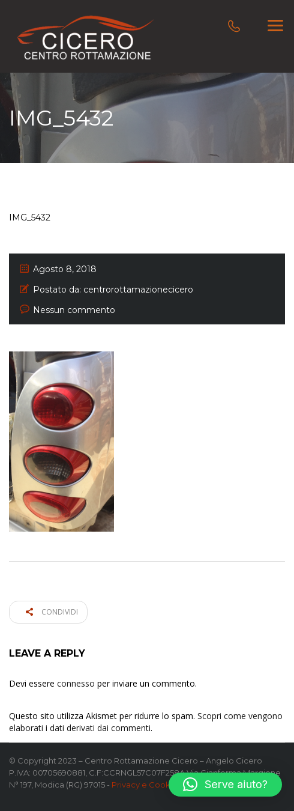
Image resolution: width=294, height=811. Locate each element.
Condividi (52, 612)
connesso (76, 683)
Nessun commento (74, 310)
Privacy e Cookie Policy (157, 784)
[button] (225, 785)
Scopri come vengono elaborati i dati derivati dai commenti (146, 722)
